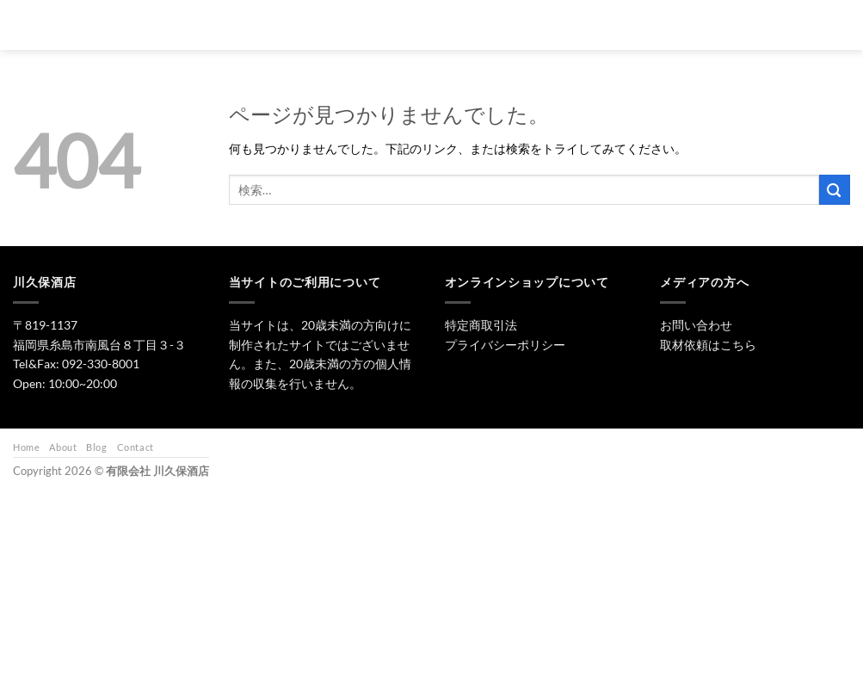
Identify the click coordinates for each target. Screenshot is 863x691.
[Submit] (834, 190)
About (63, 447)
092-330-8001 (100, 363)
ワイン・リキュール (572, 24)
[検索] (311, 25)
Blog (96, 447)
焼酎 (484, 24)
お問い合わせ (676, 24)
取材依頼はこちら (708, 344)
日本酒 (425, 24)
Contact (135, 447)
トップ (361, 24)
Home (26, 447)
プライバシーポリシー (505, 344)
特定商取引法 (481, 325)
